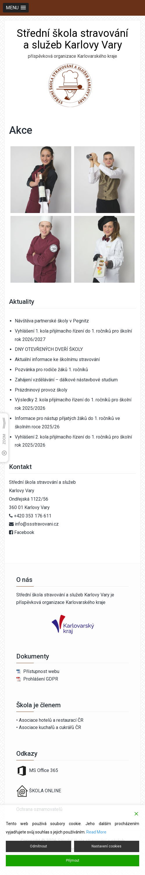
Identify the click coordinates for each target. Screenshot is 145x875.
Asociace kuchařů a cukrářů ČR (50, 727)
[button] (16, 7)
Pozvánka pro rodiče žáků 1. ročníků (51, 369)
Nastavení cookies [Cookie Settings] (106, 846)
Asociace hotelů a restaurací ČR (51, 720)
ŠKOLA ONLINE (45, 790)
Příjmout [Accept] (72, 860)
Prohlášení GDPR (40, 679)
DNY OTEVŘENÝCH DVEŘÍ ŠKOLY (49, 349)
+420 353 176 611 (32, 516)
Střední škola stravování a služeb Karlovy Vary (72, 39)
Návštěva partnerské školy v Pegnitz (52, 321)
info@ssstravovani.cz (37, 524)
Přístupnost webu (41, 671)
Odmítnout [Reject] (38, 846)
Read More (96, 832)
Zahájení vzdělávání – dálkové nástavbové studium (66, 380)
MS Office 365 (37, 770)
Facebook (24, 532)
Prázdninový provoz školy (41, 390)
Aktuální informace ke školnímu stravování (57, 359)
